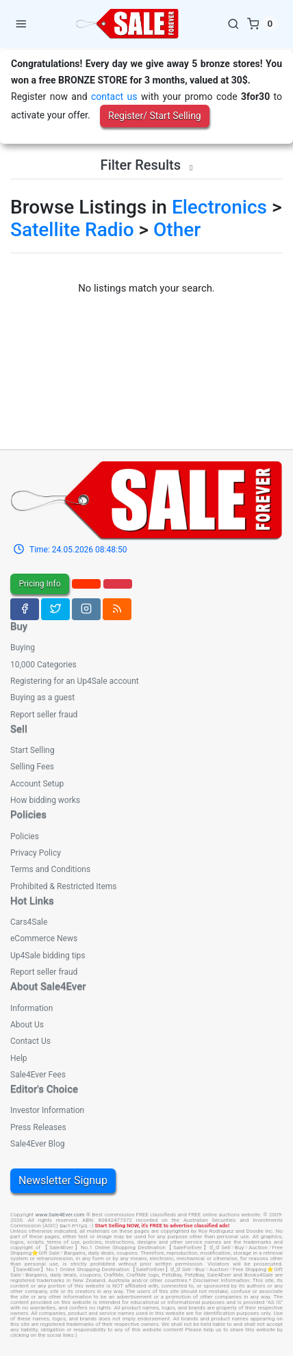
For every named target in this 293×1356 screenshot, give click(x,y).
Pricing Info (39, 584)
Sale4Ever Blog (37, 1144)
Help (18, 1058)
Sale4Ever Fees (38, 1074)
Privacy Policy (35, 853)
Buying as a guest (42, 697)
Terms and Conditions (50, 869)
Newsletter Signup (62, 1180)
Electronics (219, 207)
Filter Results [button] (147, 165)
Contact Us (30, 1041)
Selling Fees (32, 766)
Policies (24, 836)
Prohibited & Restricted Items (63, 886)
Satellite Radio (72, 229)
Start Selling (32, 750)
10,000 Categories (43, 664)
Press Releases (38, 1127)
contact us (114, 96)
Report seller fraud (43, 714)
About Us (27, 1024)
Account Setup (37, 784)
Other (177, 229)
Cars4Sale (28, 922)
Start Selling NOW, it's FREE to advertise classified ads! (162, 1226)
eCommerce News (43, 938)
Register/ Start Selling (154, 115)
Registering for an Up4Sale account (74, 681)
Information (31, 1008)
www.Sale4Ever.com (59, 1215)
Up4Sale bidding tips (47, 955)
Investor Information (47, 1110)
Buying (22, 647)
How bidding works (45, 800)
